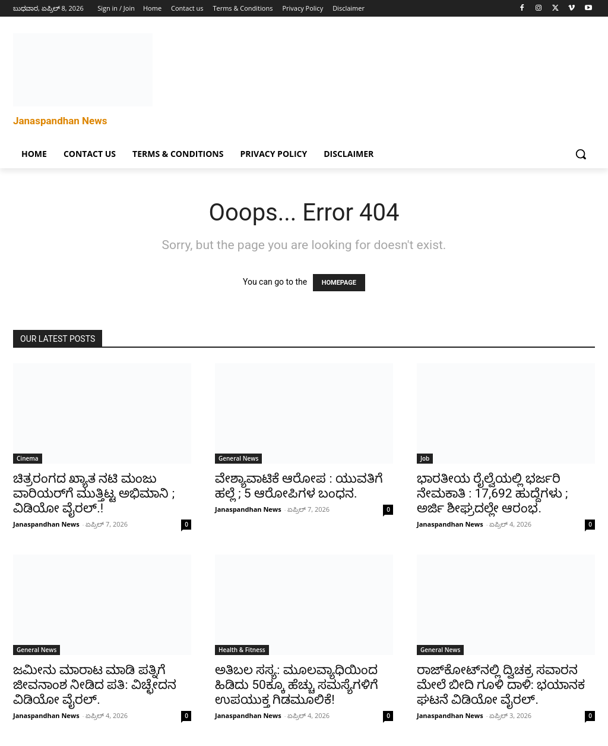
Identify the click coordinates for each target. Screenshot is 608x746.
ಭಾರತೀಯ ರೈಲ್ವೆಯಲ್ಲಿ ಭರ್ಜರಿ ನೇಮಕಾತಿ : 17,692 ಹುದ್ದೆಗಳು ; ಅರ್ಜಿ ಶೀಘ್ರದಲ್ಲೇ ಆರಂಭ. (492, 493)
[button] (580, 154)
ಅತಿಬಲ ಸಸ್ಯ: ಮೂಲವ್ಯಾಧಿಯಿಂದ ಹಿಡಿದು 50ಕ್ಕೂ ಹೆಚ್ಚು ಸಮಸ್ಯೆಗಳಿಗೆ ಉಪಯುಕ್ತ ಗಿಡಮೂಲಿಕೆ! (296, 685)
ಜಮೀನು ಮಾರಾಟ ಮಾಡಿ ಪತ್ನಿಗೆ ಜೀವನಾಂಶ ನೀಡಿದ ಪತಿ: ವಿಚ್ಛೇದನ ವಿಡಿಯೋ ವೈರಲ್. (94, 685)
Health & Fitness (241, 650)
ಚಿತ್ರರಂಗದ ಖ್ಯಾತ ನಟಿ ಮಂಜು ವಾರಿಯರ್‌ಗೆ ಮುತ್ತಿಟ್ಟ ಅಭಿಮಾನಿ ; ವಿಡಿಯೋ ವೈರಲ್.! (94, 493)
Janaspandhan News (46, 524)
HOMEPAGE (339, 283)
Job (424, 458)
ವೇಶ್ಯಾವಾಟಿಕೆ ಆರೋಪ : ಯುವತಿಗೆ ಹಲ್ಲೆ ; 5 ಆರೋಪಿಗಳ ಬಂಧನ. (299, 486)
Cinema (28, 458)
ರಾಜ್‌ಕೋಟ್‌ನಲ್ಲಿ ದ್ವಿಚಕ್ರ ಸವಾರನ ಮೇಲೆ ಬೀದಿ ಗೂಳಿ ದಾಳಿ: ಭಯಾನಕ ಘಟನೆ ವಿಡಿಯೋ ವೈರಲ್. (501, 685)
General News (238, 458)
